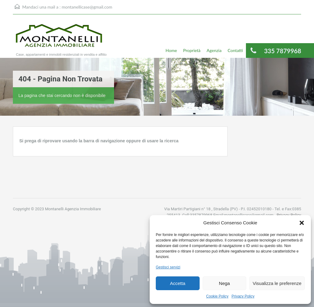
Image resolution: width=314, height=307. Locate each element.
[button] (302, 223)
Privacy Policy (243, 296)
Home (171, 50)
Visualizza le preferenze (277, 283)
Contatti (235, 50)
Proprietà (192, 50)
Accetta (177, 283)
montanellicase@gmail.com (87, 6)
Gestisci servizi (168, 267)
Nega (224, 283)
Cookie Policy (217, 296)
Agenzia (214, 50)
